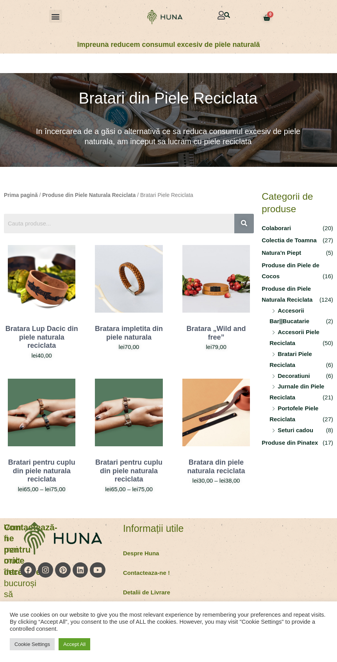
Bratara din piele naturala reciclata (216, 466)
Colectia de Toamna (289, 240)
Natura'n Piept (281, 252)
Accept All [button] (74, 644)
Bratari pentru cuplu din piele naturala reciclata (41, 470)
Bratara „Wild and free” (216, 333)
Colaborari (276, 228)
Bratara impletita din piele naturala (129, 333)
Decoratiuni (294, 375)
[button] (55, 16)
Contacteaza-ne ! (146, 572)
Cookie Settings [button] (32, 644)
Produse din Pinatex (290, 442)
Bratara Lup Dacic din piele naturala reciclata (41, 337)
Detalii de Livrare (146, 592)
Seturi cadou (295, 430)
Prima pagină (21, 195)
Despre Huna (141, 553)
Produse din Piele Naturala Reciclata (89, 195)
